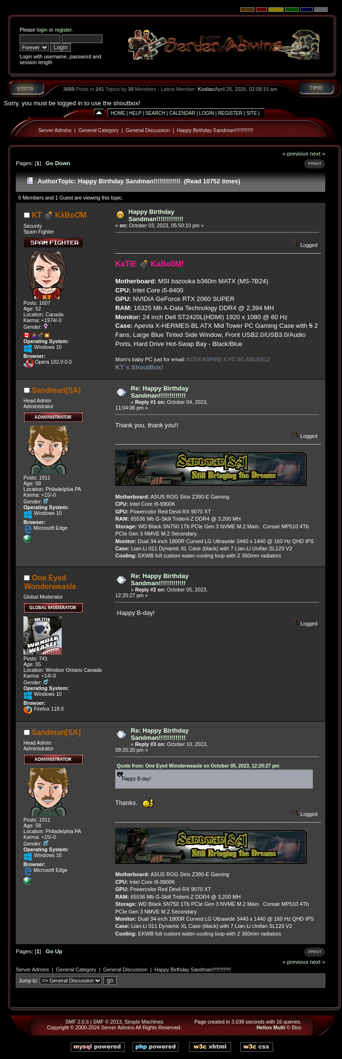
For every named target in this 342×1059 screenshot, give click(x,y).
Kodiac (206, 89)
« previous (296, 153)
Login (206, 113)
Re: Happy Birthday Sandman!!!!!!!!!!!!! (160, 392)
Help (135, 113)
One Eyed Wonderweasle (50, 582)
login (42, 30)
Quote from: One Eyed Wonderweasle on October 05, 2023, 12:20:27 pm (198, 766)
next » (317, 153)
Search (155, 113)
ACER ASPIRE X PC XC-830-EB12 (228, 359)
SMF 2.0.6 (76, 1022)
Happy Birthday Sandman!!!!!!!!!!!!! (215, 130)
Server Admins (54, 130)
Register (230, 113)
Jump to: (28, 980)
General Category (98, 130)
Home (118, 113)
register (63, 30)
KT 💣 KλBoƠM (59, 215)
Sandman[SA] (56, 390)
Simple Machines (143, 1022)
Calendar (182, 113)
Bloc (297, 1027)
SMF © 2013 (107, 1022)
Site (251, 113)
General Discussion (148, 130)
